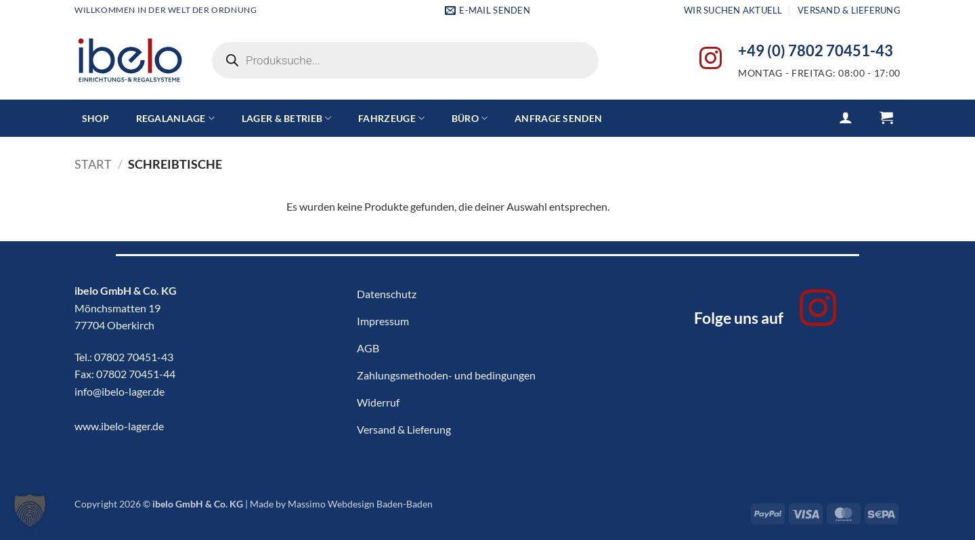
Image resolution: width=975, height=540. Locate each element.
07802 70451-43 (133, 356)
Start (93, 164)
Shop (95, 118)
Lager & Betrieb (287, 118)
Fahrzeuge (391, 118)
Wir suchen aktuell (733, 10)
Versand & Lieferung (849, 10)
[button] (845, 117)
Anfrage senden (558, 118)
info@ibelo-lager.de (119, 391)
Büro (470, 118)
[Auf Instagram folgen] (710, 59)
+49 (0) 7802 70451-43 (815, 51)
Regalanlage (175, 118)
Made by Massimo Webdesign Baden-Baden (341, 504)
